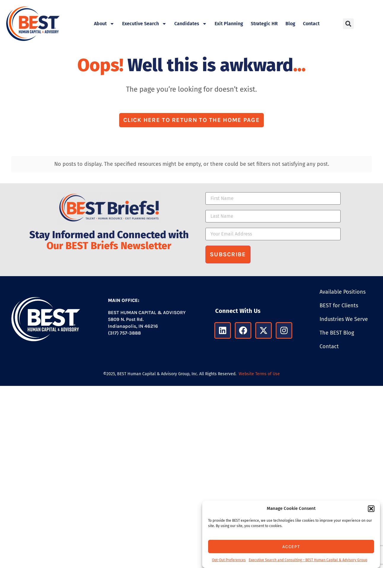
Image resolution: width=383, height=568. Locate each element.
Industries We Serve (344, 319)
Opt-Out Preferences (229, 560)
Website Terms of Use (259, 373)
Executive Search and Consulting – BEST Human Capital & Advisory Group (308, 560)
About (104, 23)
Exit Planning (229, 23)
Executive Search (144, 23)
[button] (371, 509)
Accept (291, 546)
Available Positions (343, 292)
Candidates (190, 23)
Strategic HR (264, 23)
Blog (290, 23)
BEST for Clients (339, 305)
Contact (311, 23)
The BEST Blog (337, 333)
